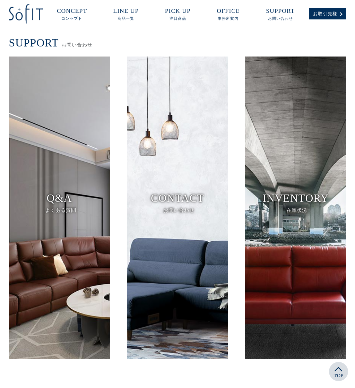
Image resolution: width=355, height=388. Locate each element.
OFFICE (228, 14)
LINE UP (126, 14)
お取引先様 (325, 13)
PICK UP (178, 14)
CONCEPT (72, 14)
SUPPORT (280, 14)
